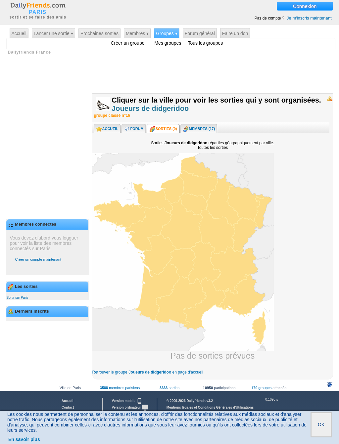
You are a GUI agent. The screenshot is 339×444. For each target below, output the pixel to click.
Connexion (305, 6)
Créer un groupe (128, 43)
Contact (68, 407)
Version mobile (127, 401)
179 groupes (261, 388)
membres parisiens (120, 388)
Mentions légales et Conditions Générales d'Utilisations (210, 407)
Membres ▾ (137, 33)
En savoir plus (24, 439)
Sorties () (163, 129)
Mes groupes (167, 43)
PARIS (37, 12)
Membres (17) (198, 129)
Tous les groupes (205, 43)
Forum (133, 129)
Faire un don (235, 33)
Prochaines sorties (99, 33)
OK (321, 424)
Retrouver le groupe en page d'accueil (147, 372)
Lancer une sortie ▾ (53, 33)
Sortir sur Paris (17, 297)
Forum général (200, 33)
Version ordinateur (130, 407)
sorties (169, 388)
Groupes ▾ (166, 33)
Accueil (19, 33)
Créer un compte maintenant (38, 259)
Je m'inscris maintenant (309, 18)
